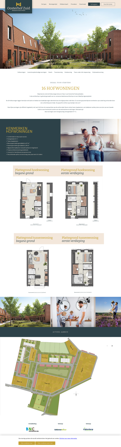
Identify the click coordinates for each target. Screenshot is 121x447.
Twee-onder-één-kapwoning (82, 72)
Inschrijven (108, 4)
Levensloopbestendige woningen (37, 72)
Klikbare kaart (64, 4)
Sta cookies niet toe (45, 443)
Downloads (82, 4)
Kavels (50, 72)
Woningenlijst (53, 4)
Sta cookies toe (26, 443)
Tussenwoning (58, 72)
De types (43, 4)
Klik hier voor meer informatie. (68, 438)
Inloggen (94, 4)
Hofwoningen (21, 72)
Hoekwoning (68, 72)
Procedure (74, 4)
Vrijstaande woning (97, 72)
